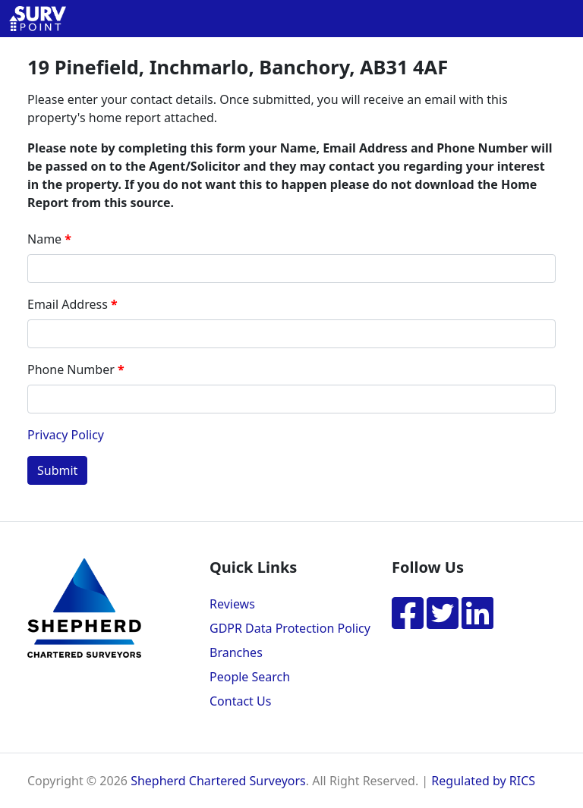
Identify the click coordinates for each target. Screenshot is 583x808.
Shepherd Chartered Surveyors (218, 780)
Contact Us (240, 701)
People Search (250, 676)
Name (44, 239)
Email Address (67, 304)
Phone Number (71, 369)
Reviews (232, 604)
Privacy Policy (65, 434)
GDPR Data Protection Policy (290, 628)
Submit (57, 470)
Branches (236, 652)
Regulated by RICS (483, 780)
